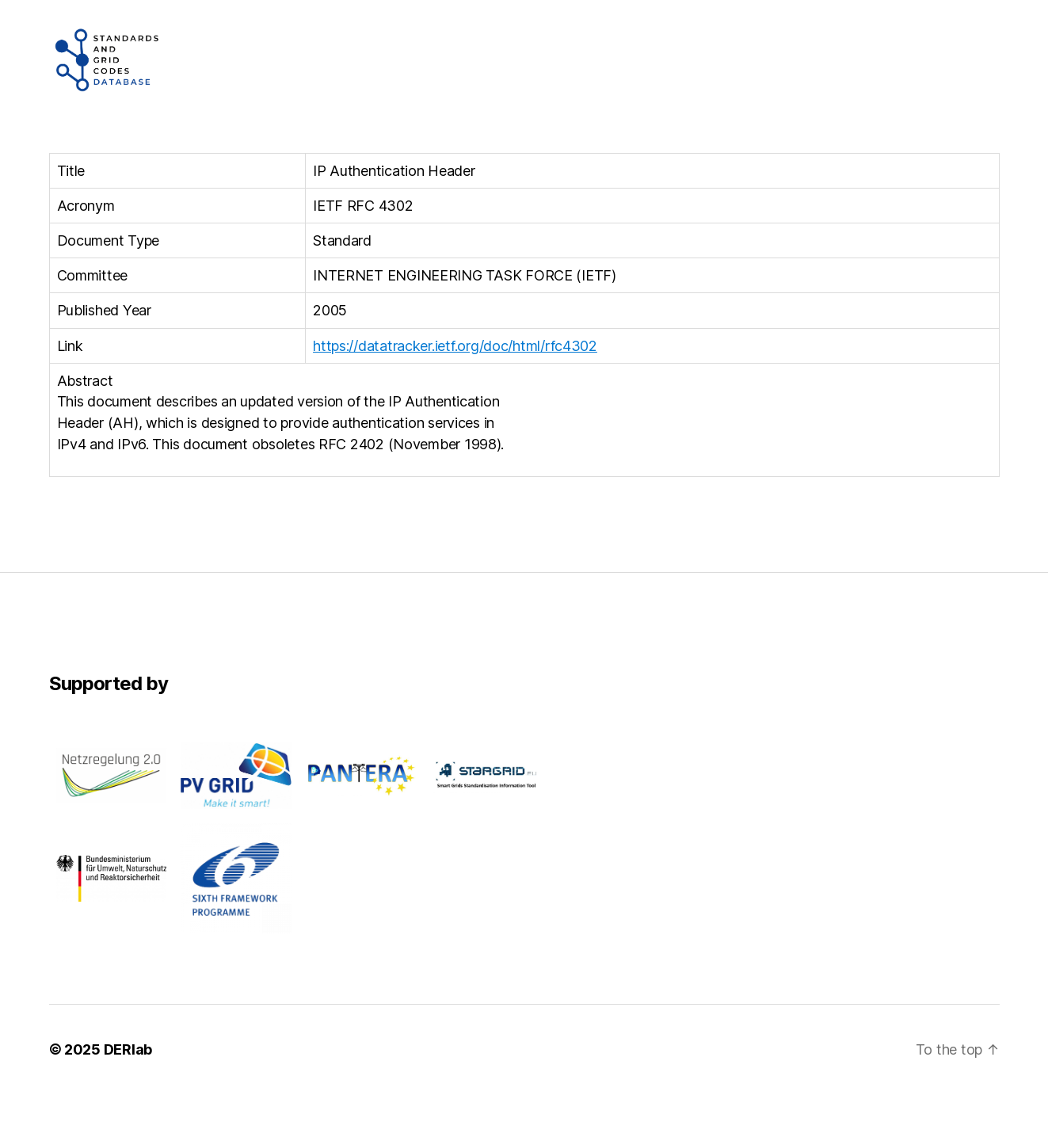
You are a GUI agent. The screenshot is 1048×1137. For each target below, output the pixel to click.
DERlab (128, 1092)
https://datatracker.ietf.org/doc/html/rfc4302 (455, 388)
